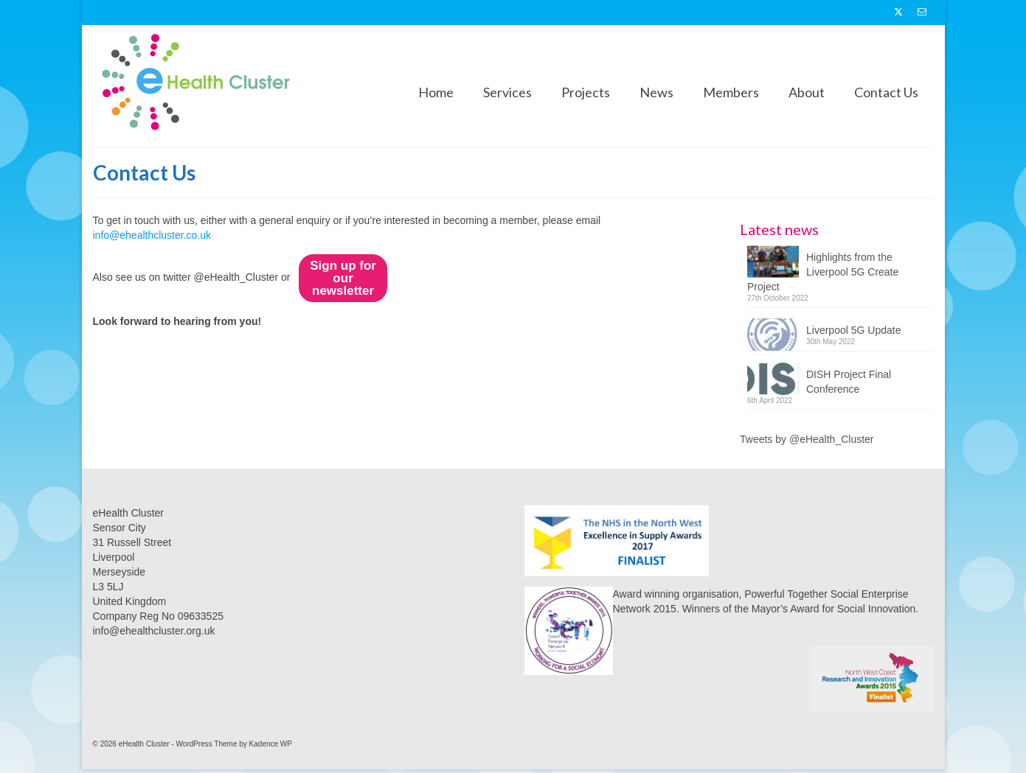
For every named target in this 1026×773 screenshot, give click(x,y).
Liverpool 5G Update (853, 330)
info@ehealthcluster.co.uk (152, 235)
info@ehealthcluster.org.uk (154, 631)
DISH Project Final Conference (848, 381)
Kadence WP (270, 744)
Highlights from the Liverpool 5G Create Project (822, 272)
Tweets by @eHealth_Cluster (807, 439)
